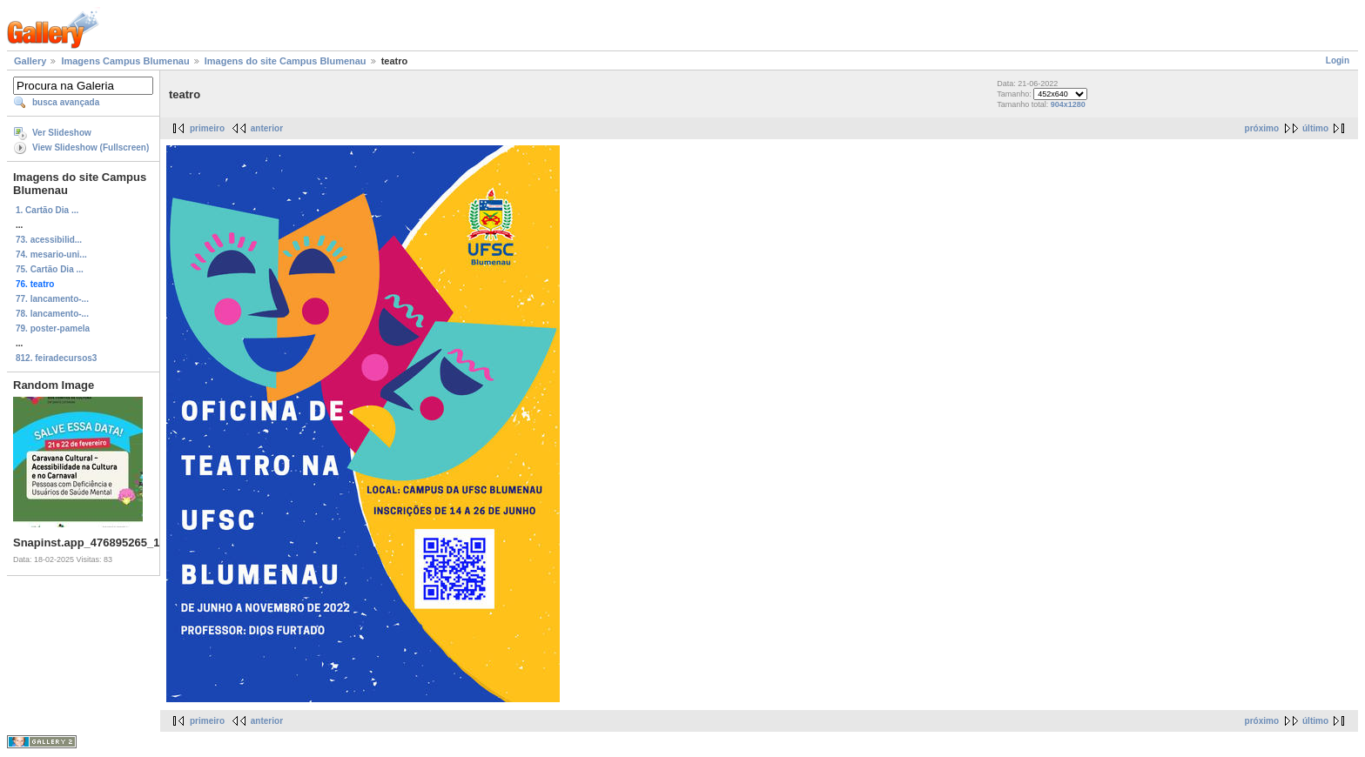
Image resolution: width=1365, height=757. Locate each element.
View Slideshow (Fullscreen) (90, 147)
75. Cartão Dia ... (50, 269)
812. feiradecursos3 (56, 358)
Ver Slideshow (61, 132)
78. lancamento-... (52, 313)
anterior (267, 128)
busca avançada (65, 102)
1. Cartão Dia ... (47, 210)
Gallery (30, 61)
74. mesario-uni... (51, 254)
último (1315, 128)
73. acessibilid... (49, 240)
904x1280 (1068, 104)
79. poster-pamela (53, 328)
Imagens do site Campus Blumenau (285, 61)
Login (1337, 60)
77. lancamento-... (52, 299)
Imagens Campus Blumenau (125, 61)
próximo (1262, 128)
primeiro (207, 128)
